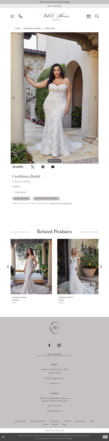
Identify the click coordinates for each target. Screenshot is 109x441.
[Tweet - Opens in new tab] (32, 167)
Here (67, 2)
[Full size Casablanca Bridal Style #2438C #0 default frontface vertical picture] (54, 98)
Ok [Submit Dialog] (105, 437)
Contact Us (54, 383)
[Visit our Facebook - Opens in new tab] (49, 345)
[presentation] (31, 266)
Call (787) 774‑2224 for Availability (46, 198)
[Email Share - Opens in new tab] (52, 166)
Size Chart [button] (16, 186)
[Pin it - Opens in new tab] (42, 167)
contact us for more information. (60, 203)
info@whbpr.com (55, 410)
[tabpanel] (54, 98)
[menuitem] (12, 16)
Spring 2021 (50, 28)
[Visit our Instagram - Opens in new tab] (59, 345)
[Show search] (97, 16)
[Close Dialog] (3, 437)
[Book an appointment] (55, 6)
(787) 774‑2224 (54, 405)
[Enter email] (55, 354)
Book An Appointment (21, 198)
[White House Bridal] (54, 16)
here (70, 438)
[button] (12, 16)
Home (17, 28)
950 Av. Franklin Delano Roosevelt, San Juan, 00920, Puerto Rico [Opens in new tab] (54, 399)
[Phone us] (20, 16)
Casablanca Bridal (32, 28)
